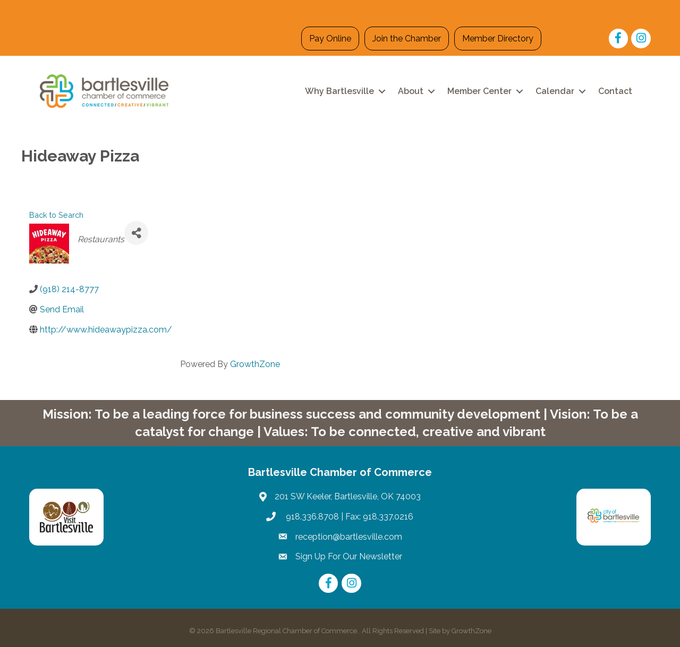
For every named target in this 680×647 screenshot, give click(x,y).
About (410, 91)
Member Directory (497, 38)
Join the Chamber (406, 38)
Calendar (555, 91)
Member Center (479, 91)
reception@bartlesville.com (348, 537)
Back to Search (56, 214)
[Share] (136, 233)
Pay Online (330, 38)
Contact (615, 91)
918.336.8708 (311, 517)
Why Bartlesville (339, 91)
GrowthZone (255, 364)
